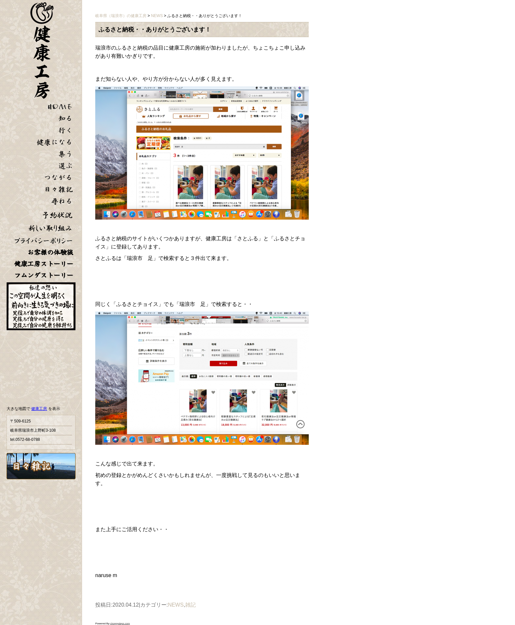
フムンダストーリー (43, 275)
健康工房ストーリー (43, 263)
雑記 (190, 605)
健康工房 (39, 408)
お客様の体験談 (50, 252)
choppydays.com (120, 623)
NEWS (176, 605)
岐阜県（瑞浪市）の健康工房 (120, 15)
